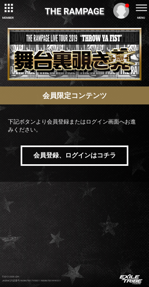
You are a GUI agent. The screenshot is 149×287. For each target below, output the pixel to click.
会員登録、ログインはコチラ (74, 155)
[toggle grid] (8, 8)
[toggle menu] (141, 8)
